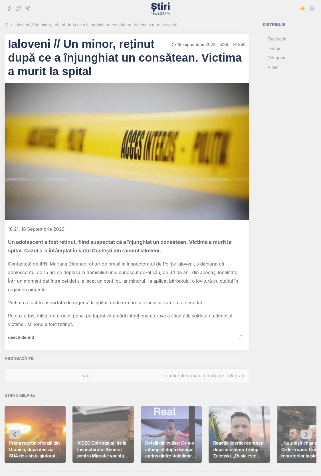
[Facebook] (9, 8)
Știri (160, 8)
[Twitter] (18, 8)
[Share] (241, 337)
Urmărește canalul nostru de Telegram (204, 375)
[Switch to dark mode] (302, 8)
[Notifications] (311, 8)
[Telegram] (27, 8)
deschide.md (21, 337)
